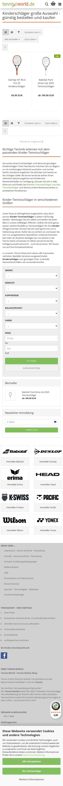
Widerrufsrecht (11, 567)
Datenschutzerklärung (34, 754)
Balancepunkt (13, 307)
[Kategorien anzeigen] (59, 4)
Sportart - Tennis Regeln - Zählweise (21, 589)
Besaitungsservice (43, 697)
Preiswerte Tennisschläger (48, 691)
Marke (9, 270)
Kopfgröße (12, 295)
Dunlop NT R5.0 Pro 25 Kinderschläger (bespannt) (17, 83)
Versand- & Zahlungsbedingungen (20, 561)
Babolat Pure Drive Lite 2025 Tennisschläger (46, 83)
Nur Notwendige (31, 771)
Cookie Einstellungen (14, 594)
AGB (6, 572)
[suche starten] (46, 4)
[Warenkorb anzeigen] (53, 4)
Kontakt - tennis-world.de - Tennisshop (23, 556)
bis (6, 342)
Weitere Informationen (31, 779)
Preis (8, 332)
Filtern (31, 360)
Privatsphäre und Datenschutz (19, 578)
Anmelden (32, 430)
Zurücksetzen (31, 368)
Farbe (8, 320)
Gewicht (10, 282)
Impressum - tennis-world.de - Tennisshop (24, 550)
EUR (7, 353)
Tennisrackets (27, 697)
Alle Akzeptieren (31, 761)
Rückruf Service (11, 583)
